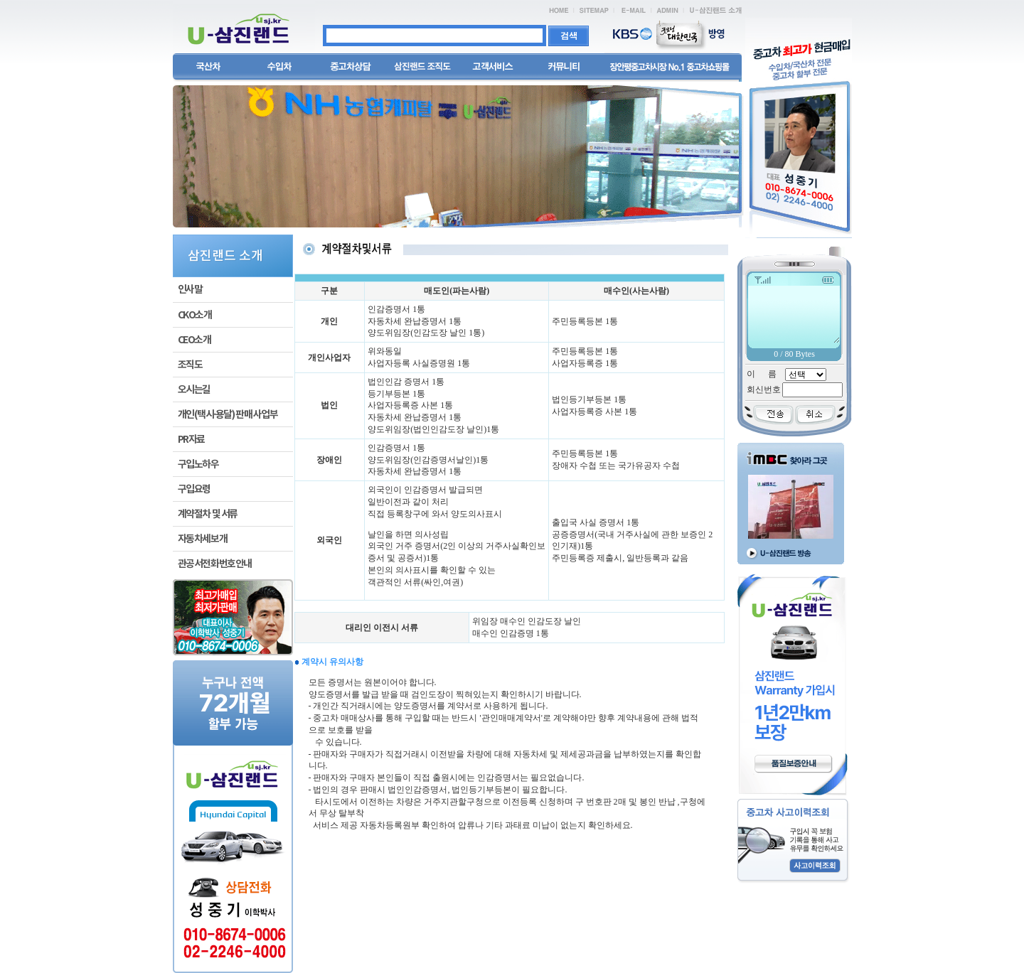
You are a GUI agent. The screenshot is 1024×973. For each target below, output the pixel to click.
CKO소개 (195, 315)
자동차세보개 (203, 539)
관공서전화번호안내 (215, 564)
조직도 (190, 365)
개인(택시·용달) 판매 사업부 (228, 415)
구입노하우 (198, 464)
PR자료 (191, 440)
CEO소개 (194, 340)
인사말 (190, 290)
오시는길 (194, 390)
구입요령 (194, 489)
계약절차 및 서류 (208, 514)
